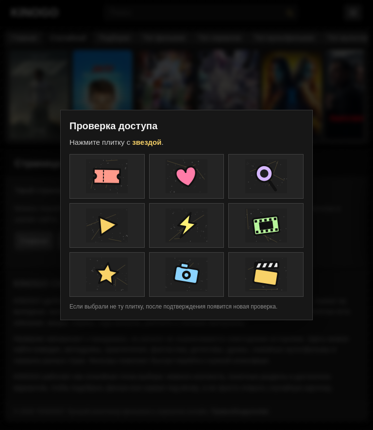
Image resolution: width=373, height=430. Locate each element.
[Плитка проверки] (107, 176)
